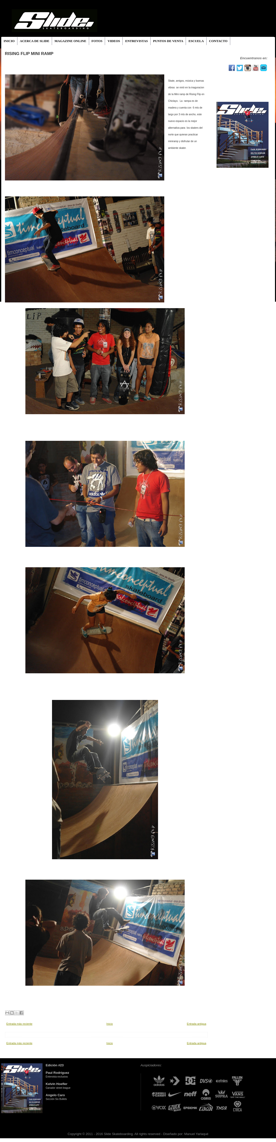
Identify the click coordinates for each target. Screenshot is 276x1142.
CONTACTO (218, 41)
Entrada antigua (196, 1023)
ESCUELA (196, 41)
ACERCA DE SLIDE (34, 41)
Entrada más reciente (19, 1023)
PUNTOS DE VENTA (168, 41)
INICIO (9, 41)
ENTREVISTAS (136, 41)
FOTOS (97, 41)
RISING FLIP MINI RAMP (29, 53)
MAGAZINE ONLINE (70, 41)
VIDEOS (114, 41)
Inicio (110, 1023)
